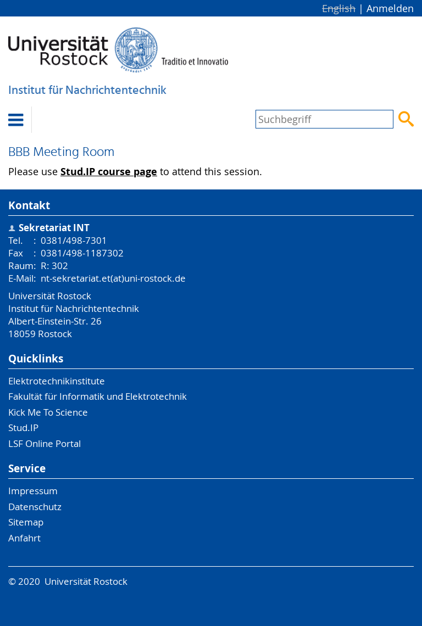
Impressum (33, 490)
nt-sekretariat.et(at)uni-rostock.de (113, 278)
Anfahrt (24, 538)
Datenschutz (35, 506)
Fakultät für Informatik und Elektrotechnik (97, 396)
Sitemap (25, 522)
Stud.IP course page (108, 171)
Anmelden (390, 8)
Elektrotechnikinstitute (56, 381)
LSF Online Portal (44, 443)
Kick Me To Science (48, 412)
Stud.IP (23, 427)
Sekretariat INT (54, 227)
